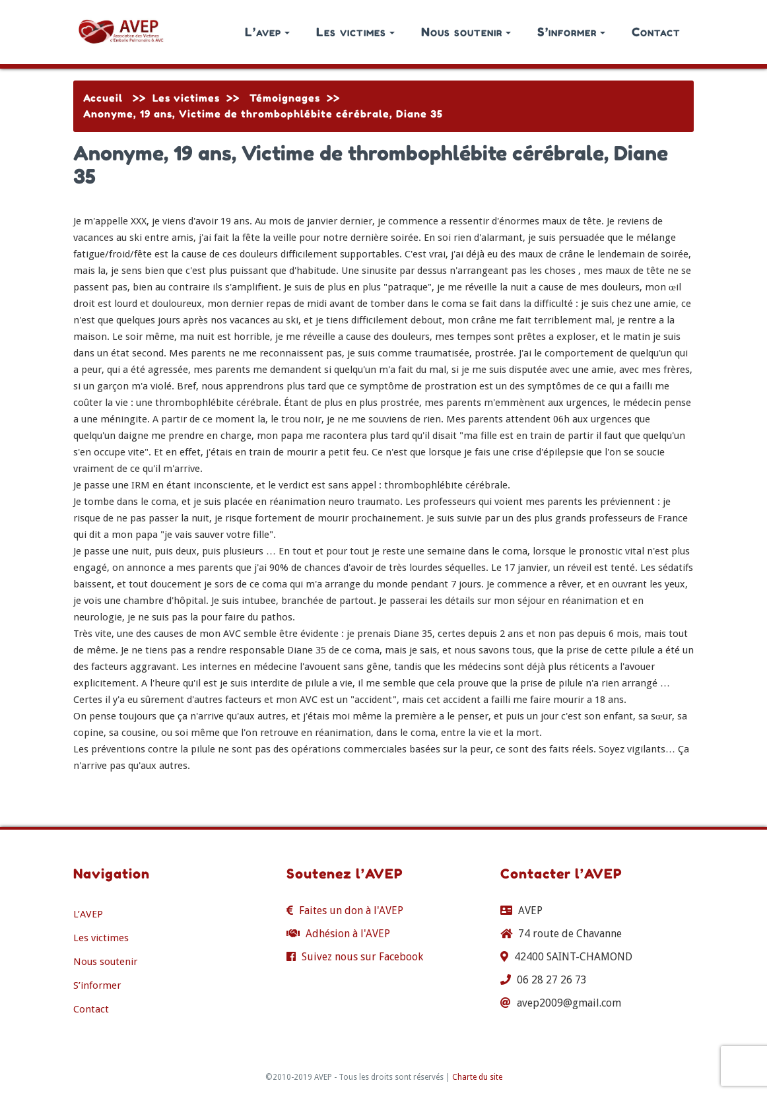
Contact (656, 31)
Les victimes (355, 31)
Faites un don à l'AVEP (351, 910)
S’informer (571, 31)
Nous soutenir (466, 31)
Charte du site (477, 1077)
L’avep (267, 31)
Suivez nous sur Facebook (362, 956)
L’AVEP (88, 914)
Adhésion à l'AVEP (348, 933)
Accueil (103, 98)
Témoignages (285, 98)
